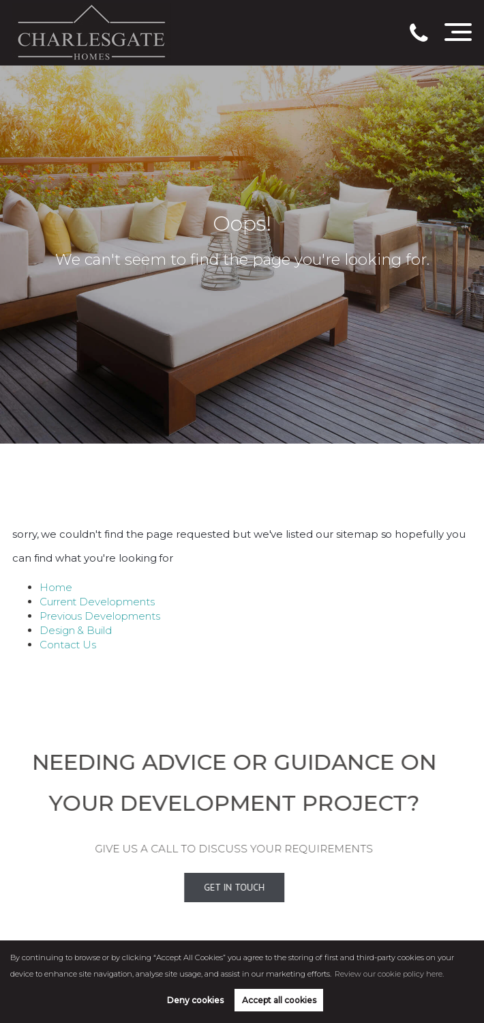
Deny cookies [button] (195, 1000)
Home (56, 587)
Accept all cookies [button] (279, 1000)
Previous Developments (100, 615)
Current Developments (97, 601)
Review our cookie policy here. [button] (389, 974)
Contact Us (68, 644)
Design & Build (76, 630)
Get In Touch (215, 887)
